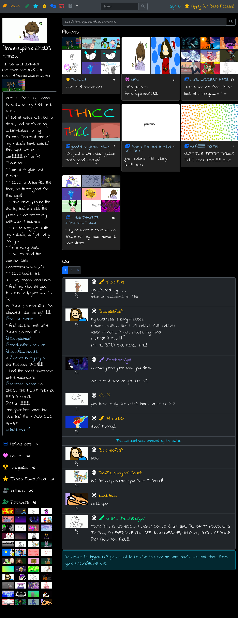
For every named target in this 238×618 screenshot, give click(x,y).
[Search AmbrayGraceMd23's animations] (144, 22)
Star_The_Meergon (122, 518)
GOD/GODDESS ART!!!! (209, 80)
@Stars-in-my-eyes (27, 358)
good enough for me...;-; (90, 146)
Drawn (11, 6)
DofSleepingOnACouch (120, 473)
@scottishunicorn (21, 384)
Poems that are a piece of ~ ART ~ (148, 148)
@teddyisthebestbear (25, 345)
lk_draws (108, 495)
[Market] (61, 6)
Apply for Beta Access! (209, 6)
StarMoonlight (115, 360)
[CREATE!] (27, 6)
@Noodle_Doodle (22, 352)
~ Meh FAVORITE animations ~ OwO (82, 220)
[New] (35, 6)
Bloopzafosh (111, 311)
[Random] (53, 6)
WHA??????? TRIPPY (204, 146)
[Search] (119, 6)
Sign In (175, 6)
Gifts (135, 80)
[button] (73, 6)
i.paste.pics (18, 429)
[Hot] (44, 6)
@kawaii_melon (19, 319)
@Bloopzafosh (19, 339)
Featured (78, 80)
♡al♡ (105, 396)
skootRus (111, 282)
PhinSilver (112, 418)
